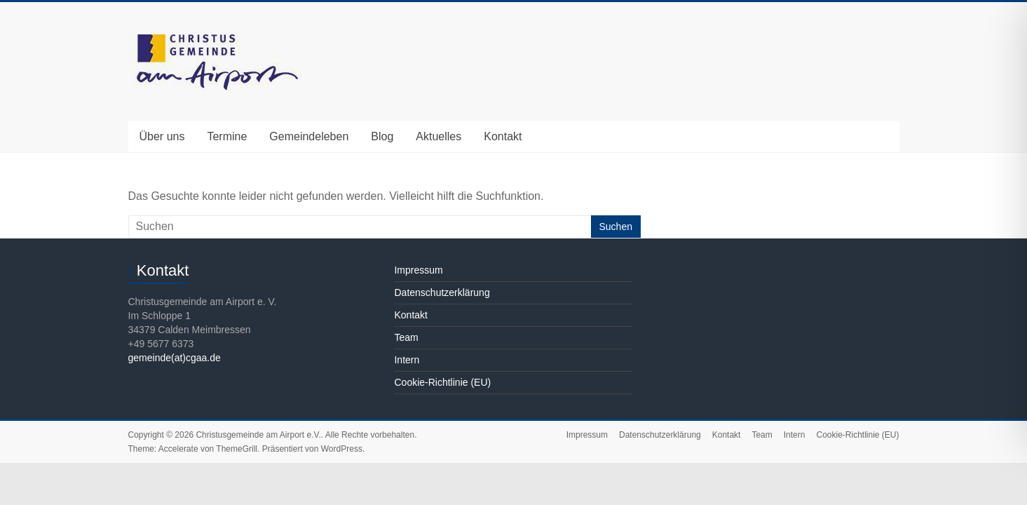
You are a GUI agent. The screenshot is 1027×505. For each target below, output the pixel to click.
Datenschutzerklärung (441, 292)
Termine (227, 136)
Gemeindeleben (308, 136)
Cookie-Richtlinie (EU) (442, 382)
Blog (382, 136)
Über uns (162, 136)
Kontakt (503, 136)
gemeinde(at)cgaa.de (174, 357)
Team (406, 337)
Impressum (418, 270)
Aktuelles (438, 136)
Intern (406, 359)
